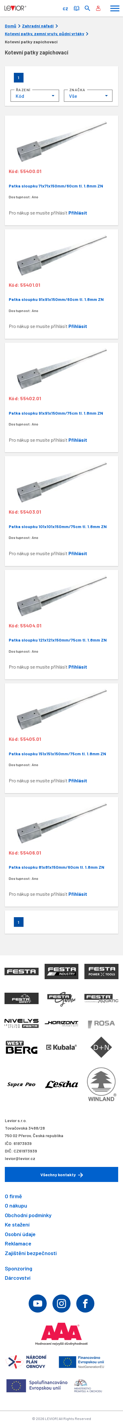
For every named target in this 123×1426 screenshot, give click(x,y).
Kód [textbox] (20, 96)
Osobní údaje (20, 1234)
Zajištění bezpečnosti (31, 1253)
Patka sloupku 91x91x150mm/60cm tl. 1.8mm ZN (56, 299)
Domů (10, 25)
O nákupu (16, 1205)
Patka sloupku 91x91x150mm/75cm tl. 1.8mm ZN (56, 413)
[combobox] (35, 96)
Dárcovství (17, 1277)
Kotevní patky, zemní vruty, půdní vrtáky (44, 33)
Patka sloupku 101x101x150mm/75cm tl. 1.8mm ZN (58, 526)
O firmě (13, 1196)
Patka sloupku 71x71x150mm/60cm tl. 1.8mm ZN (56, 185)
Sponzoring (18, 1268)
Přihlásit (77, 212)
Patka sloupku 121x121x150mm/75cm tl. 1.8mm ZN (58, 639)
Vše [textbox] (73, 96)
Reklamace (18, 1243)
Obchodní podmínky (28, 1215)
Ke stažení (17, 1224)
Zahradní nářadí (38, 25)
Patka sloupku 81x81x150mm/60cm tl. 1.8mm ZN (56, 867)
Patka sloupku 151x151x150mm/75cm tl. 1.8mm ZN (57, 753)
